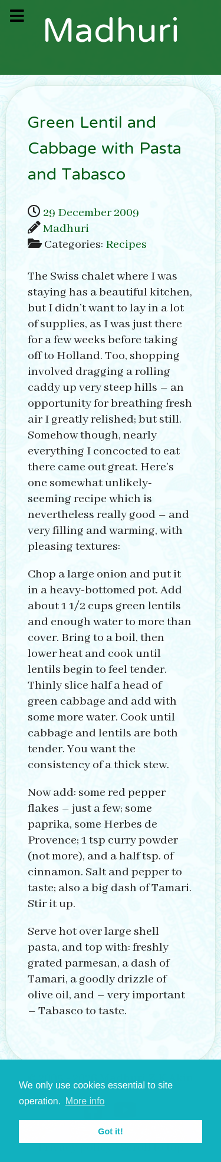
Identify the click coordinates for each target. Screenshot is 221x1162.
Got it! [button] (110, 1131)
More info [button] (85, 1101)
